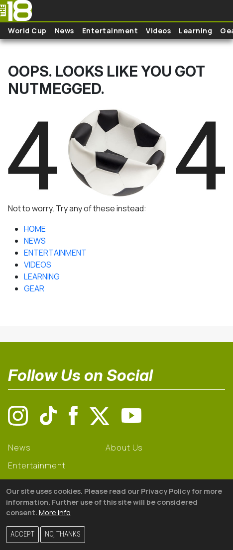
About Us (124, 447)
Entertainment (110, 30)
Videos (158, 30)
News (64, 30)
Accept (22, 534)
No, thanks (63, 534)
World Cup (27, 30)
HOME (35, 228)
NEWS (35, 240)
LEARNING (42, 276)
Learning (195, 30)
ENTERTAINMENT (55, 252)
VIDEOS (37, 264)
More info (55, 512)
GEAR (34, 288)
